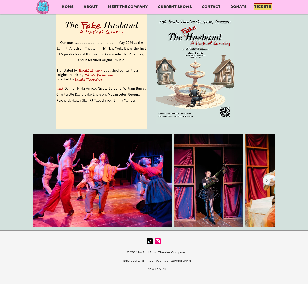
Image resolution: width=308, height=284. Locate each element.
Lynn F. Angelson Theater (77, 48)
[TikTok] (150, 241)
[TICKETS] (263, 6)
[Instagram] (158, 241)
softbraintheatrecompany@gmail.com (162, 261)
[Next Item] (267, 181)
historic (98, 54)
